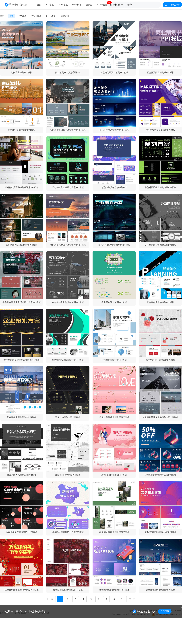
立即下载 (164, 611)
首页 (39, 4)
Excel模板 (76, 4)
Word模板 (63, 4)
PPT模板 (50, 4)
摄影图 (89, 4)
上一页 (50, 599)
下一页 (132, 599)
